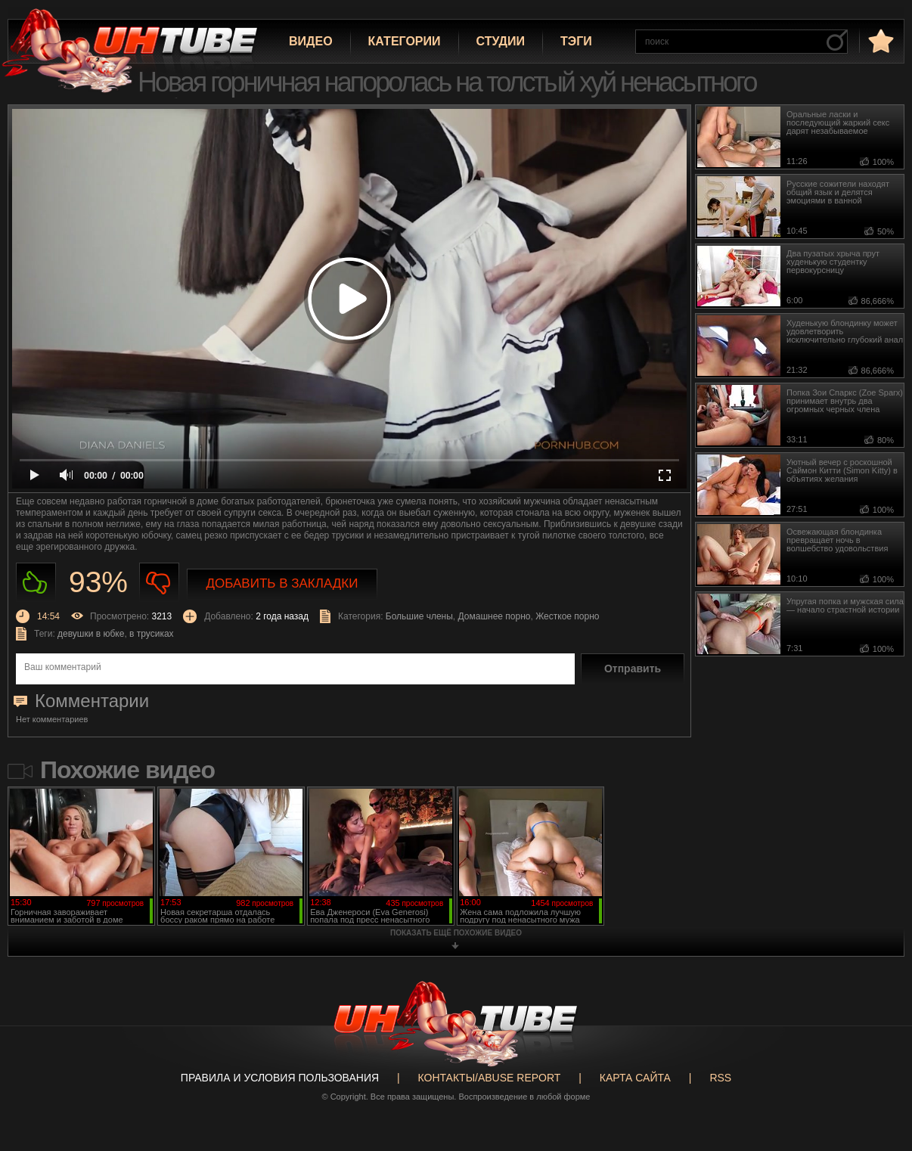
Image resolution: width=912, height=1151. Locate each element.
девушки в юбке (90, 633)
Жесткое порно (567, 616)
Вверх (878, 1085)
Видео (311, 41)
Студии (500, 41)
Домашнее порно (494, 616)
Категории (404, 41)
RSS (720, 1078)
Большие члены (419, 616)
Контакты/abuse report (489, 1078)
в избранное (879, 40)
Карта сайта (635, 1078)
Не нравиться (159, 583)
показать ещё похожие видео (456, 933)
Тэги (576, 41)
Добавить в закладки (282, 583)
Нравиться (36, 583)
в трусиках (151, 633)
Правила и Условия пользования (280, 1078)
